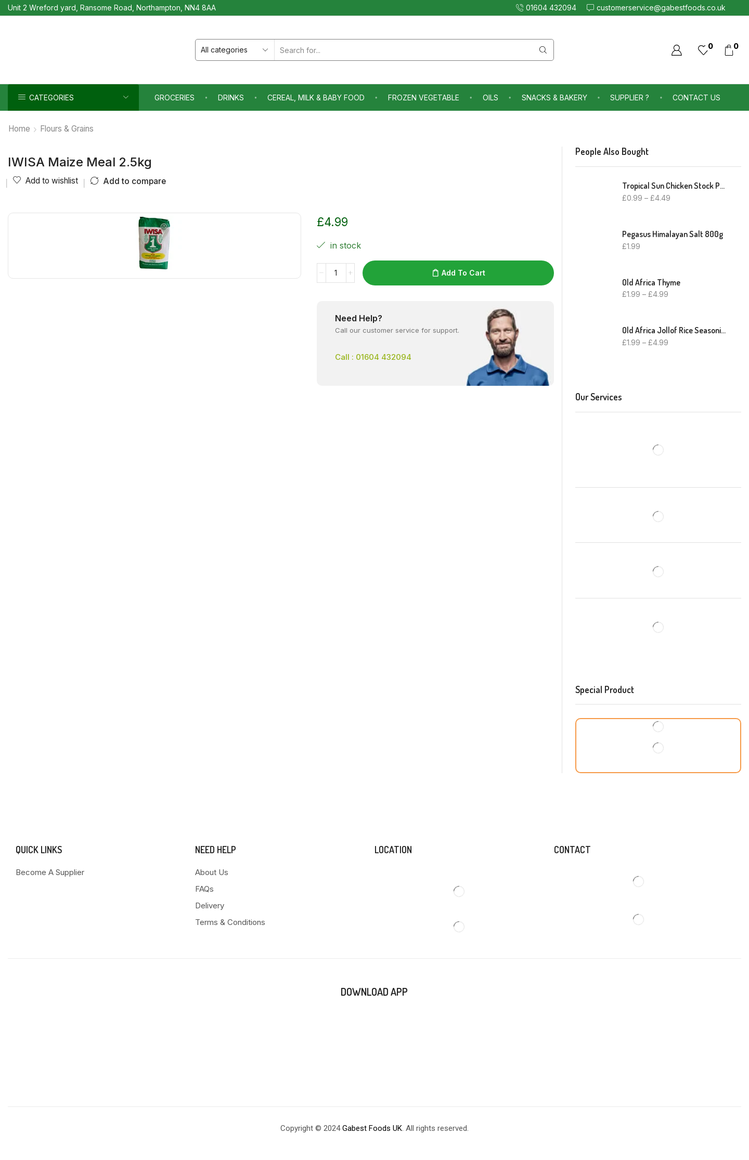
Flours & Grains (67, 129)
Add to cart (463, 272)
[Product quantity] (336, 273)
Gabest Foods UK (372, 1128)
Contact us (696, 97)
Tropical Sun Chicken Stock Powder (675, 185)
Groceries (174, 97)
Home (19, 129)
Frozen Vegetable (423, 97)
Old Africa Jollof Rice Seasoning (675, 330)
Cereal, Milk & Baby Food (316, 97)
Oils (490, 97)
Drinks (231, 97)
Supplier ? (629, 97)
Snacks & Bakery (554, 97)
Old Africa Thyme (651, 282)
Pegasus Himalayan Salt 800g (672, 234)
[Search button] (543, 50)
